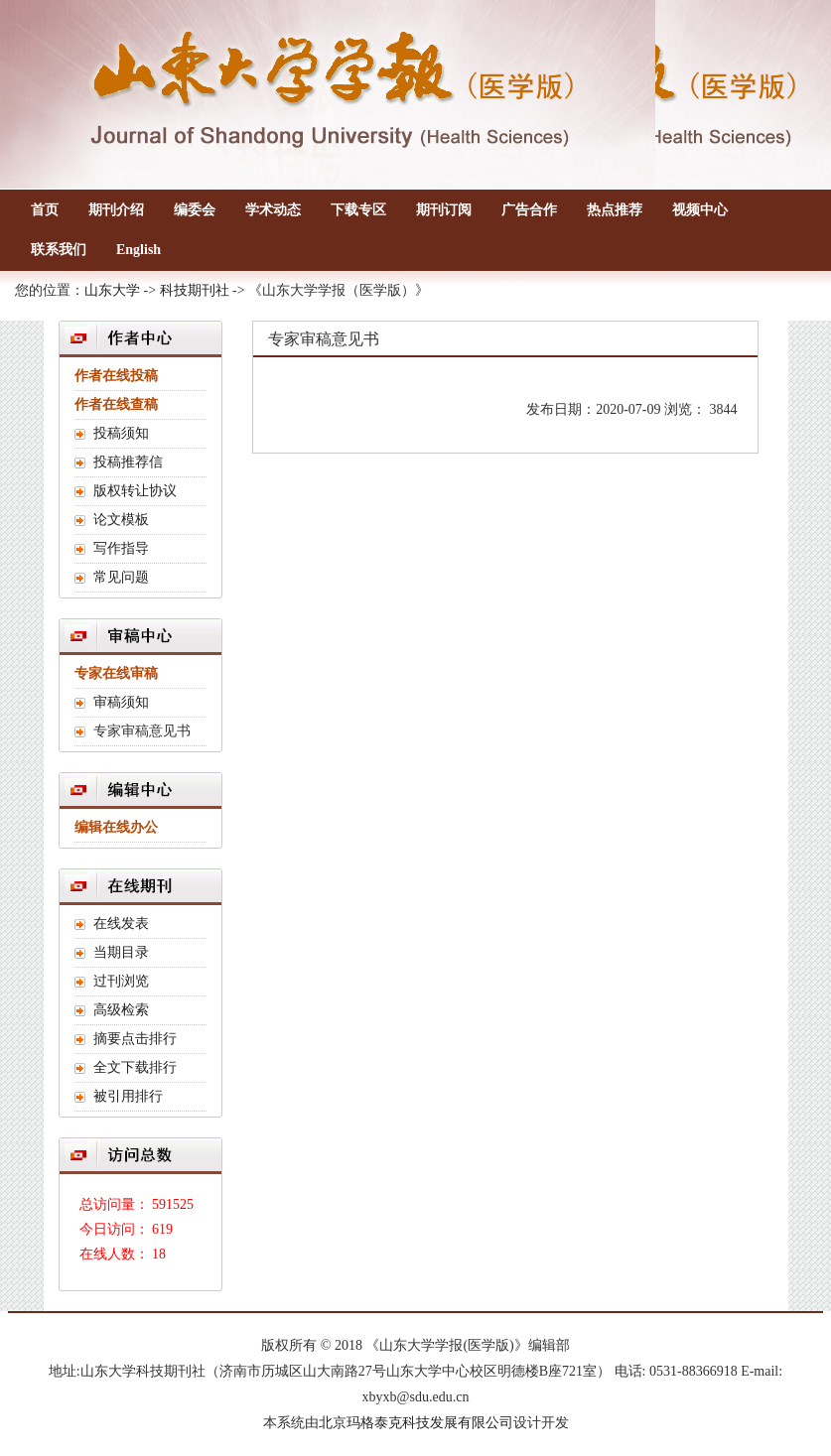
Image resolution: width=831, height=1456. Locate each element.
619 (162, 1229)
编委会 (194, 209)
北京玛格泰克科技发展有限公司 (416, 1422)
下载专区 (358, 209)
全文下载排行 (135, 1067)
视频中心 (700, 209)
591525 (173, 1204)
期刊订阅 (444, 209)
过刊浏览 (121, 981)
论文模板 (121, 519)
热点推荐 (614, 209)
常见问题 (121, 577)
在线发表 (121, 923)
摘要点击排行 (135, 1038)
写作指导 (121, 548)
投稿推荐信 (128, 462)
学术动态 (273, 209)
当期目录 (121, 952)
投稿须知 (121, 433)
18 (159, 1254)
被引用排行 (128, 1096)
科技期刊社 (194, 290)
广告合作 (529, 209)
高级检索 (121, 1009)
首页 (45, 209)
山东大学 (112, 290)
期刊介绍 (116, 209)
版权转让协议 (135, 490)
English (138, 249)
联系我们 (58, 249)
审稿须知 (121, 702)
